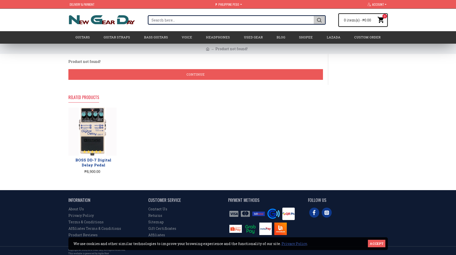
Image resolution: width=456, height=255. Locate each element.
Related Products (83, 97)
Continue (195, 74)
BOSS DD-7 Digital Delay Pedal (93, 162)
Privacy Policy (294, 243)
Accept (377, 243)
